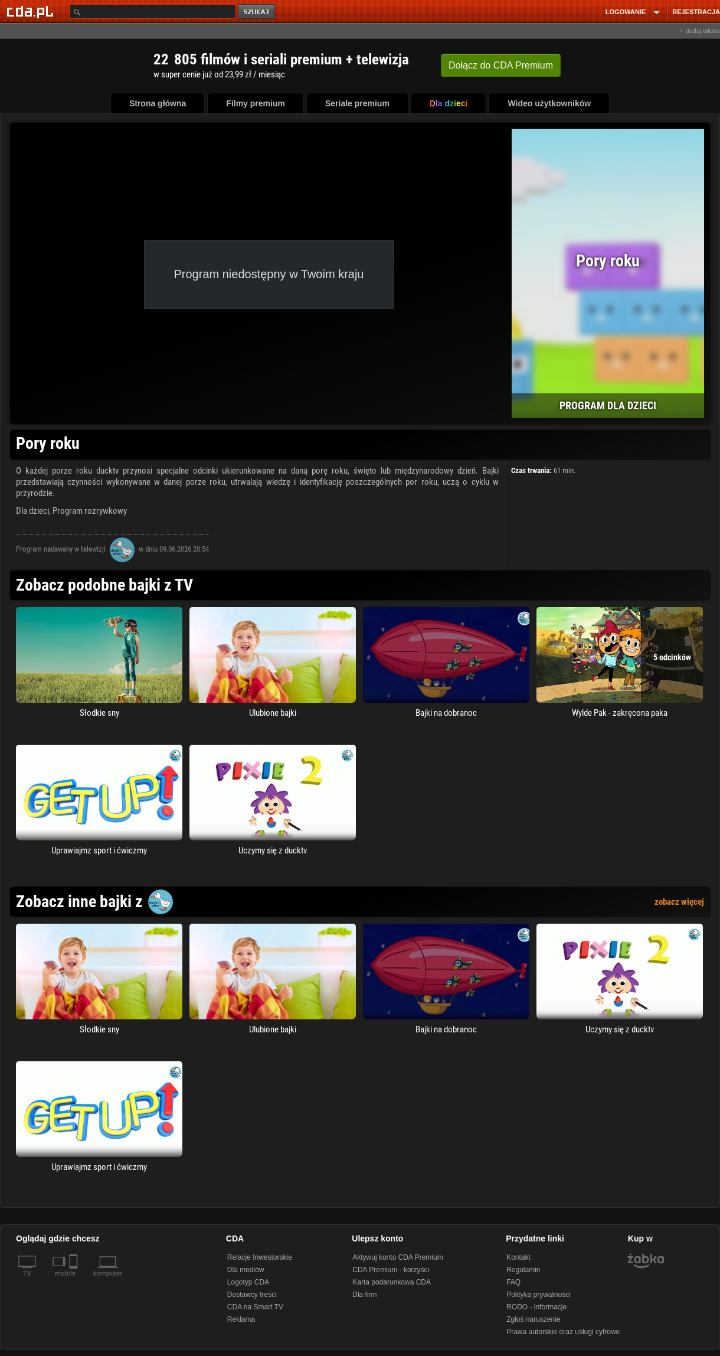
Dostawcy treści (252, 1294)
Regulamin (523, 1270)
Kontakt (518, 1257)
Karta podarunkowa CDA (391, 1282)
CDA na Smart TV (255, 1307)
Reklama (241, 1319)
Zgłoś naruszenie (533, 1319)
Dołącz (501, 65)
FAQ (513, 1282)
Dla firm (364, 1294)
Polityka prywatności (538, 1294)
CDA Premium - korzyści (390, 1270)
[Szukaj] (153, 11)
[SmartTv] (75, 1280)
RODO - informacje (536, 1307)
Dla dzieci (32, 511)
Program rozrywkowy (90, 511)
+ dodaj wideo (700, 30)
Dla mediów (245, 1270)
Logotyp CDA (248, 1282)
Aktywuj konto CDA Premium (397, 1257)
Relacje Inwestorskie (259, 1257)
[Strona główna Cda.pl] (32, 11)
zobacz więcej (679, 902)
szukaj (257, 12)
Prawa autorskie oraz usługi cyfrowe (563, 1332)
